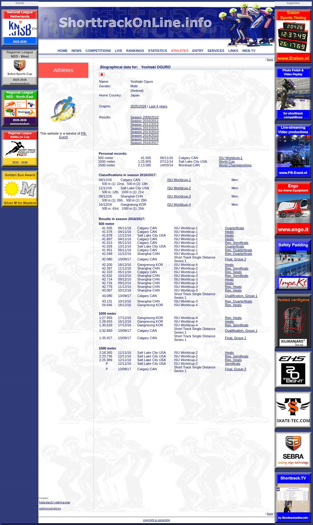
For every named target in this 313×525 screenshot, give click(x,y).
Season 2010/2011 (144, 121)
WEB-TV (248, 50)
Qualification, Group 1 (241, 296)
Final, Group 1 (235, 338)
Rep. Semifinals (236, 242)
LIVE (118, 50)
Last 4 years (158, 106)
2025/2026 (138, 106)
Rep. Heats (233, 272)
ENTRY (198, 50)
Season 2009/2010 (144, 117)
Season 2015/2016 (144, 139)
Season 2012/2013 (144, 128)
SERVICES (216, 50)
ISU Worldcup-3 (179, 196)
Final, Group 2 (235, 259)
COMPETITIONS (98, 50)
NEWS (77, 50)
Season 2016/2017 (144, 143)
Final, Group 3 (235, 369)
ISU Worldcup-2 (179, 188)
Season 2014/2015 (144, 135)
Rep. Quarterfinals (238, 250)
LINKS (233, 50)
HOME (63, 50)
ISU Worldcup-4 (179, 204)
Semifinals (232, 363)
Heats (229, 232)
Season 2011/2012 (144, 124)
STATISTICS (157, 50)
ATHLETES (179, 50)
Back (270, 59)
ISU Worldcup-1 (230, 158)
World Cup (227, 161)
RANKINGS (135, 50)
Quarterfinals (234, 228)
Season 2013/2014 (144, 132)
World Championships (235, 165)
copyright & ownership (156, 520)
